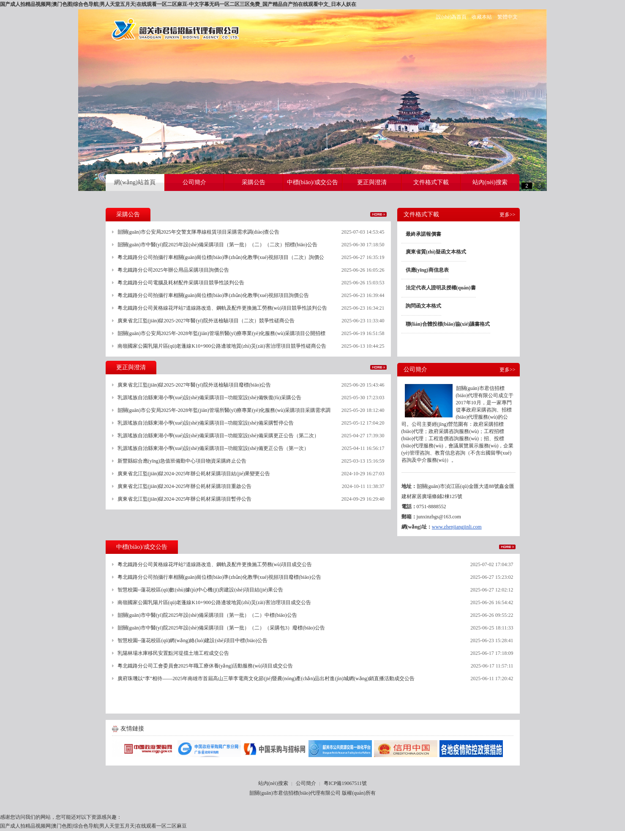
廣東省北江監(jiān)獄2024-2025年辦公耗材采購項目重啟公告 (184, 486)
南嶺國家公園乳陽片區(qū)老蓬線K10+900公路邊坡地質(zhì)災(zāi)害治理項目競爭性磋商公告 (221, 346)
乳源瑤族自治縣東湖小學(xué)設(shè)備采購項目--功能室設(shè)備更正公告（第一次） (213, 448)
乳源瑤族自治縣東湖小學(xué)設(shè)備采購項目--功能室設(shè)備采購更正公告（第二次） (218, 436)
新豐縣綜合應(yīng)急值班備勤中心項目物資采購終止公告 (181, 461)
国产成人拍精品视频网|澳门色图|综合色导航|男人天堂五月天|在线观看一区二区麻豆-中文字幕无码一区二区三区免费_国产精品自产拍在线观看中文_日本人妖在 (178, 4)
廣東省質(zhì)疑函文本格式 (436, 252)
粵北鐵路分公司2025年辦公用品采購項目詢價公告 (173, 270)
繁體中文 (507, 17)
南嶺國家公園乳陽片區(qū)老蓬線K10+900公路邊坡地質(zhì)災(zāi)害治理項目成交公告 (214, 602)
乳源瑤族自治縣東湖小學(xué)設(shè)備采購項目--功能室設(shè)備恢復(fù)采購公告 (209, 398)
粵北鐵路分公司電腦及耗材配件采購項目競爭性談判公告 (180, 283)
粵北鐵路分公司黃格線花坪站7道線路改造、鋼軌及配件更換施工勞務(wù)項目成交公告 (214, 564)
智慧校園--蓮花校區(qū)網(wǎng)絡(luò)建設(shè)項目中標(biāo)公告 (192, 640)
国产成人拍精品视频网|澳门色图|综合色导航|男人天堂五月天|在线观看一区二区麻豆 (93, 826)
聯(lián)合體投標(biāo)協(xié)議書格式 (448, 324)
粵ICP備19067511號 (345, 783)
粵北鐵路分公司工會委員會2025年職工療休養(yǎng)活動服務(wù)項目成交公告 (205, 666)
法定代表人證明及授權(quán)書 (441, 288)
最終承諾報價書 (423, 234)
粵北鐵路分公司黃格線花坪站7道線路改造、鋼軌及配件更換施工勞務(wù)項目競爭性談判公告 (222, 308)
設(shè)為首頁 (451, 17)
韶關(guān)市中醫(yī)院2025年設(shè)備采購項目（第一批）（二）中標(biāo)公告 (207, 615)
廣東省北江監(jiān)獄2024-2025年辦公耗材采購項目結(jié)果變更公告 (193, 474)
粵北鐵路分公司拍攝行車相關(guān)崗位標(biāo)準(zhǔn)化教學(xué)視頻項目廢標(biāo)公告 (219, 577)
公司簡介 (306, 783)
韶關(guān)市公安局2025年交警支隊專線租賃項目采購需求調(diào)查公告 (198, 232)
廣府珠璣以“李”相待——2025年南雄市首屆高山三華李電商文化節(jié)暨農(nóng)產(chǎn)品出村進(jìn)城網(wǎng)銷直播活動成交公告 (266, 678)
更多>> (378, 214)
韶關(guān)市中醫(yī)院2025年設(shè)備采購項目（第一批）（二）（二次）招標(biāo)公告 (217, 245)
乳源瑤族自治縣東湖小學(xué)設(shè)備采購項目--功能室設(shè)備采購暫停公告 (205, 423)
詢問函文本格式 (423, 306)
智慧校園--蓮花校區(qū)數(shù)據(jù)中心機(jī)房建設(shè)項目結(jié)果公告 (200, 590)
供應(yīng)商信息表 (427, 270)
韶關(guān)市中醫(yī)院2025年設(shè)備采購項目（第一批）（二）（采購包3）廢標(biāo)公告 (221, 628)
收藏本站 (482, 17)
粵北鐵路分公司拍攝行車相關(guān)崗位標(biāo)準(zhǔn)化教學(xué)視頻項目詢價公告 (213, 295)
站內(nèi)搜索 (273, 783)
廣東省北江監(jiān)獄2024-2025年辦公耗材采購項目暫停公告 (184, 499)
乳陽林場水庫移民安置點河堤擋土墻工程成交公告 (173, 653)
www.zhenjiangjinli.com (457, 527)
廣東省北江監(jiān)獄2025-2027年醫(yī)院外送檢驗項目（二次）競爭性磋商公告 (206, 321)
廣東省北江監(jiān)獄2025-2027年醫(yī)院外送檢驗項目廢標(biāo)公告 (194, 385)
